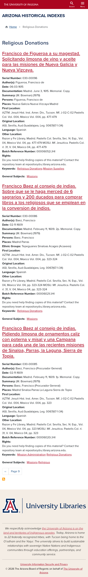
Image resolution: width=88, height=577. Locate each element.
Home (13, 27)
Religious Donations (29, 168)
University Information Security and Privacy (44, 564)
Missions (32, 176)
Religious (44, 462)
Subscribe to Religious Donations (3, 479)
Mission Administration (31, 454)
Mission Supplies (53, 168)
